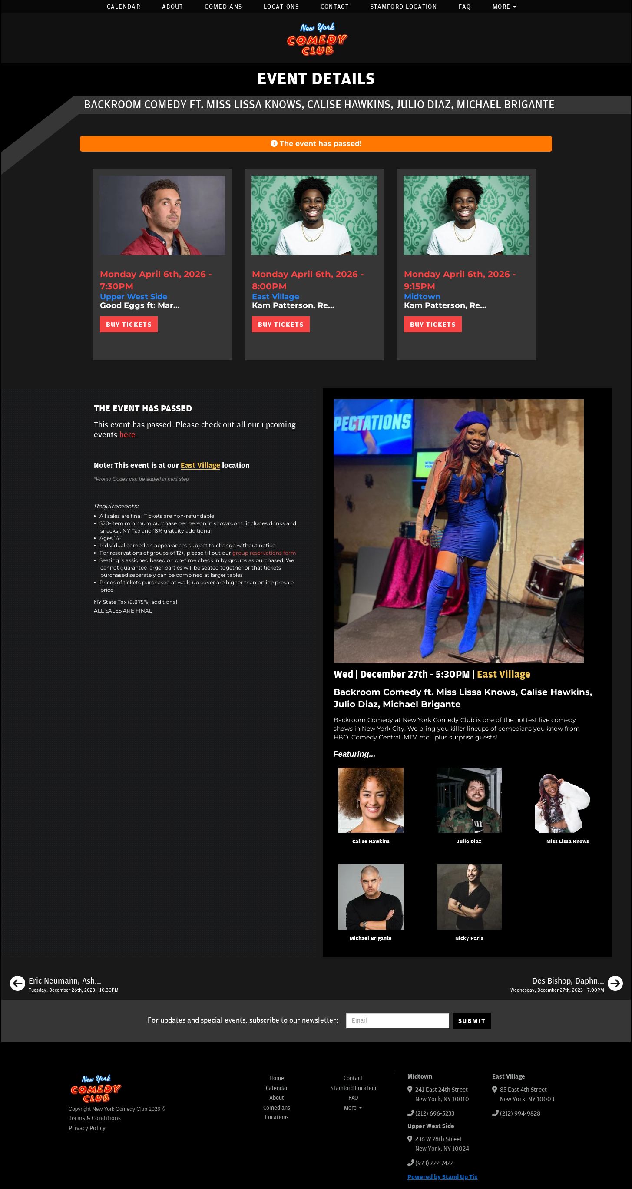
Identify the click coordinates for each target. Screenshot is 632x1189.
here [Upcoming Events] (127, 435)
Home (276, 1078)
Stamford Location (404, 6)
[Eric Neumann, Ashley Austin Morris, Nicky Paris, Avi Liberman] (64, 985)
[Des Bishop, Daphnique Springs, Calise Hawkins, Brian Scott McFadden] (566, 985)
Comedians (223, 6)
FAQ (465, 6)
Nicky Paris (469, 938)
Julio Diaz (469, 841)
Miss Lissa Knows (567, 841)
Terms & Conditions (95, 1118)
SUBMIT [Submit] (472, 1021)
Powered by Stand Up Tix (442, 1177)
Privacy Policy (87, 1128)
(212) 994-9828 (520, 1113)
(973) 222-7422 (434, 1163)
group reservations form (264, 553)
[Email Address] (397, 1020)
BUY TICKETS (129, 324)
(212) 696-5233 (434, 1113)
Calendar (123, 6)
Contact (335, 6)
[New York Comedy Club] (316, 38)
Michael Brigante (371, 938)
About (172, 6)
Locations (281, 6)
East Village (200, 465)
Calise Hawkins (371, 841)
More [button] (505, 6)
